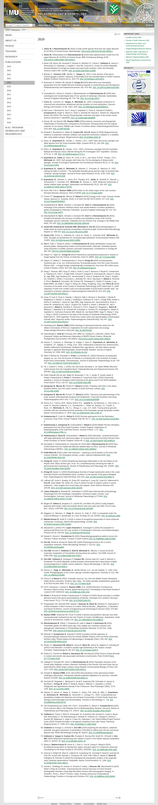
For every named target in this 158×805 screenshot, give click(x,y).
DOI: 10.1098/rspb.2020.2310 (77, 592)
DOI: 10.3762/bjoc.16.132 (76, 352)
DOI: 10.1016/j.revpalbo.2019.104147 (95, 711)
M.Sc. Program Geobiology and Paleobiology (15, 130)
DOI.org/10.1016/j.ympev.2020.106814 (94, 339)
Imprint (54, 804)
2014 (9, 106)
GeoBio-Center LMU (133, 37)
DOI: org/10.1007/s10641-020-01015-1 (70, 669)
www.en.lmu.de (44, 25)
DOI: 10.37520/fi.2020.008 (80, 382)
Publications (16, 30)
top (116, 798)
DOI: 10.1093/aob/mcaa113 (84, 268)
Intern (67, 25)
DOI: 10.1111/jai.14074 (89, 98)
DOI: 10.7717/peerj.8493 (92, 193)
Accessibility (89, 804)
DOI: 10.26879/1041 (83, 330)
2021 (9, 78)
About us (10, 40)
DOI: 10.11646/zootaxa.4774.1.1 (71, 154)
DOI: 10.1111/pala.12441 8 (87, 650)
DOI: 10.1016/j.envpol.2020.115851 (65, 240)
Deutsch (149, 25)
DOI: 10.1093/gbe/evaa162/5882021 (93, 107)
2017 (9, 94)
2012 (9, 115)
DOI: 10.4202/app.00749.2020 (77, 533)
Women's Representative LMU (137, 57)
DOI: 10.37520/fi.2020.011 (80, 600)
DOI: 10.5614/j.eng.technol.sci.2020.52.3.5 (61, 611)
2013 (9, 110)
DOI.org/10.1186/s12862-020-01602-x (59, 60)
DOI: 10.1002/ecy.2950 (110, 516)
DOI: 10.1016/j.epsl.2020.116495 (82, 71)
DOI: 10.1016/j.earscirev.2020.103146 (66, 488)
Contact (77, 804)
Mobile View (102, 804)
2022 (9, 74)
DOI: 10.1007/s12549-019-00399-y (66, 372)
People (9, 46)
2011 (9, 119)
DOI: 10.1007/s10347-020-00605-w (100, 441)
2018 (9, 90)
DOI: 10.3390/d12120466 (54, 575)
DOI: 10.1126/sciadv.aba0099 (83, 118)
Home (8, 30)
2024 (9, 66)
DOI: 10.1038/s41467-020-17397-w (87, 413)
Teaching (11, 51)
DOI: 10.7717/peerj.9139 (80, 583)
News (8, 35)
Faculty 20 (58, 25)
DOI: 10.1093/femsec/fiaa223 (101, 733)
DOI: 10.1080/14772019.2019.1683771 (64, 363)
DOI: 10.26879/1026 (61, 129)
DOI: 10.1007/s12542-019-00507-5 (99, 477)
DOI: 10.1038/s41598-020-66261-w (73, 678)
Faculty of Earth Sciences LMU (137, 40)
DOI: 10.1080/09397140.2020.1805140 (73, 223)
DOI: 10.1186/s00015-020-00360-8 (88, 620)
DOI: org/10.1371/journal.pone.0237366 (69, 631)
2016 (9, 98)
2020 (9, 82)
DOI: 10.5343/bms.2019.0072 (92, 79)
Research (11, 56)
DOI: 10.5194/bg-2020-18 (90, 137)
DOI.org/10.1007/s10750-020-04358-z (97, 51)
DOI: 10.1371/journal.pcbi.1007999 (78, 508)
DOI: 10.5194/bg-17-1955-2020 (83, 724)
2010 (9, 123)
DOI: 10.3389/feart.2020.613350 (102, 539)
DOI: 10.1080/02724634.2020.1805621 (80, 449)
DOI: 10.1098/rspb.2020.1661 (105, 749)
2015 (9, 102)
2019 (9, 86)
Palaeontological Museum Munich (138, 49)
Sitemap (76, 25)
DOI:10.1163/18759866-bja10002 (66, 251)
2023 (9, 70)
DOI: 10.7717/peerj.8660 (105, 257)
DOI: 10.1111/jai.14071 (53, 212)
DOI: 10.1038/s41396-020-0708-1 (67, 556)
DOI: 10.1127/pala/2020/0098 (87, 399)
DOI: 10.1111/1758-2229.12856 (75, 232)
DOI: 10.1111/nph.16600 (59, 689)
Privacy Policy (66, 804)
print (118, 34)
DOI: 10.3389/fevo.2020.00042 (102, 776)
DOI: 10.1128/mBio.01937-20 (74, 741)
